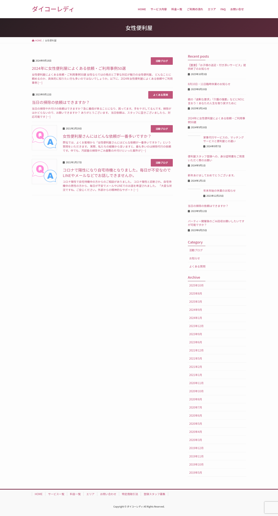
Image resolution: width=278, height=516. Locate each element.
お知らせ (194, 258)
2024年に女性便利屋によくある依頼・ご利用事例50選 (79, 68)
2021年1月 (195, 375)
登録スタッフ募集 (154, 494)
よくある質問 (160, 95)
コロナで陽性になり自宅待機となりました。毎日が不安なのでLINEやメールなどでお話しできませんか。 (117, 172)
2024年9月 (195, 310)
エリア (90, 494)
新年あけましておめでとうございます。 (212, 175)
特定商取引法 (130, 494)
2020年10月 (196, 391)
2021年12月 (196, 350)
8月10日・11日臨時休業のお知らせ (209, 84)
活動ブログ (162, 61)
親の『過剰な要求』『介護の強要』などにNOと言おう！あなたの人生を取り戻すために (216, 101)
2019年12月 (196, 448)
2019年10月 (196, 464)
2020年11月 (196, 383)
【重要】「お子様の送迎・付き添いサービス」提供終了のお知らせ (217, 67)
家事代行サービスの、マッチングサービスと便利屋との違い (223, 139)
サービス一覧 (56, 494)
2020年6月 (195, 415)
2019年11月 (196, 456)
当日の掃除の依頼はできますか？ (61, 102)
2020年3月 (195, 440)
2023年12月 (196, 326)
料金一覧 (75, 494)
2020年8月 (195, 399)
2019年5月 (195, 472)
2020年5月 (195, 423)
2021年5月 (195, 358)
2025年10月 (196, 285)
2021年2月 (195, 367)
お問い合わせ (108, 494)
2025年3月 (195, 301)
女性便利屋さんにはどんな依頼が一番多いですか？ (107, 136)
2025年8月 (195, 293)
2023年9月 (195, 334)
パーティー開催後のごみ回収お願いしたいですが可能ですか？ (216, 223)
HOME (38, 494)
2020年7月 (195, 407)
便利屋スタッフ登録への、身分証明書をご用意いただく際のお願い (216, 158)
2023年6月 (195, 342)
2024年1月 (195, 318)
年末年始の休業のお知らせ (219, 190)
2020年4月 (195, 432)
